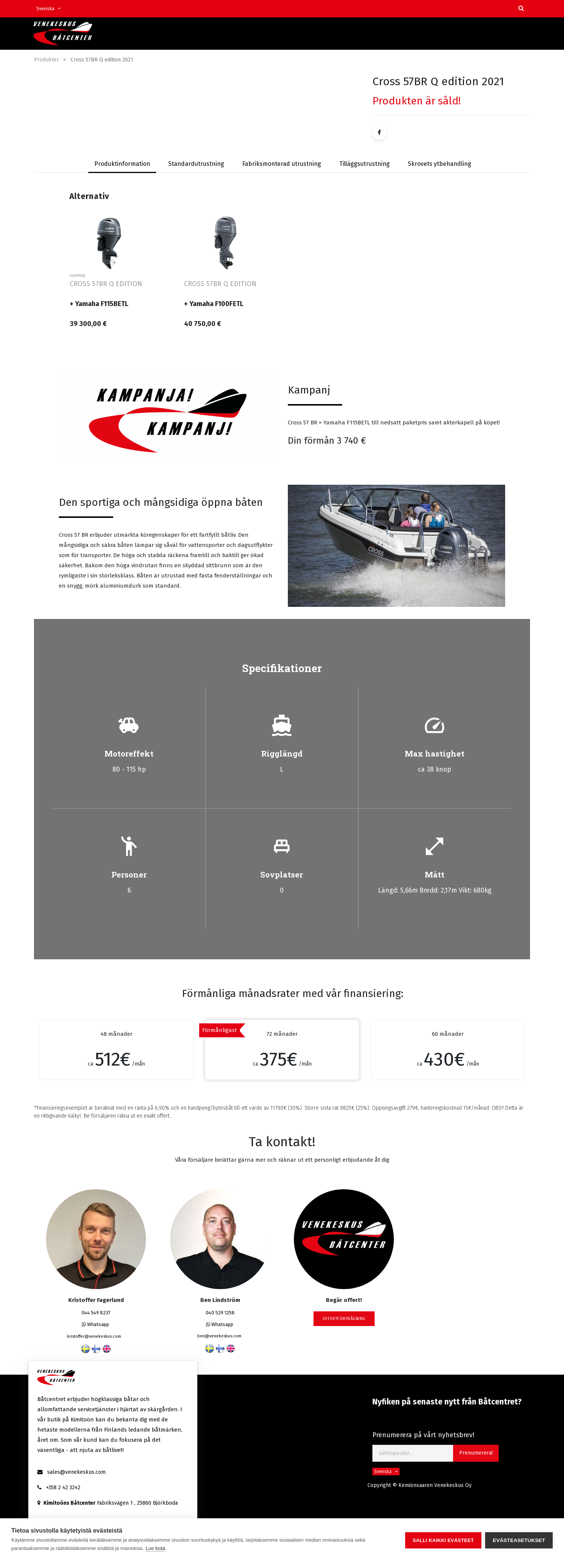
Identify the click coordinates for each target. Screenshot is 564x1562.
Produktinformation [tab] (122, 163)
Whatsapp (95, 1324)
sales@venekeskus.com (76, 1472)
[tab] (196, 164)
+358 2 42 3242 (63, 1487)
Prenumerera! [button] (476, 1453)
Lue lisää (155, 1548)
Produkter (46, 60)
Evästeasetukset (519, 1540)
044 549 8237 (96, 1312)
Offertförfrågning (344, 1318)
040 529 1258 (220, 1312)
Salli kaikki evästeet (443, 1540)
